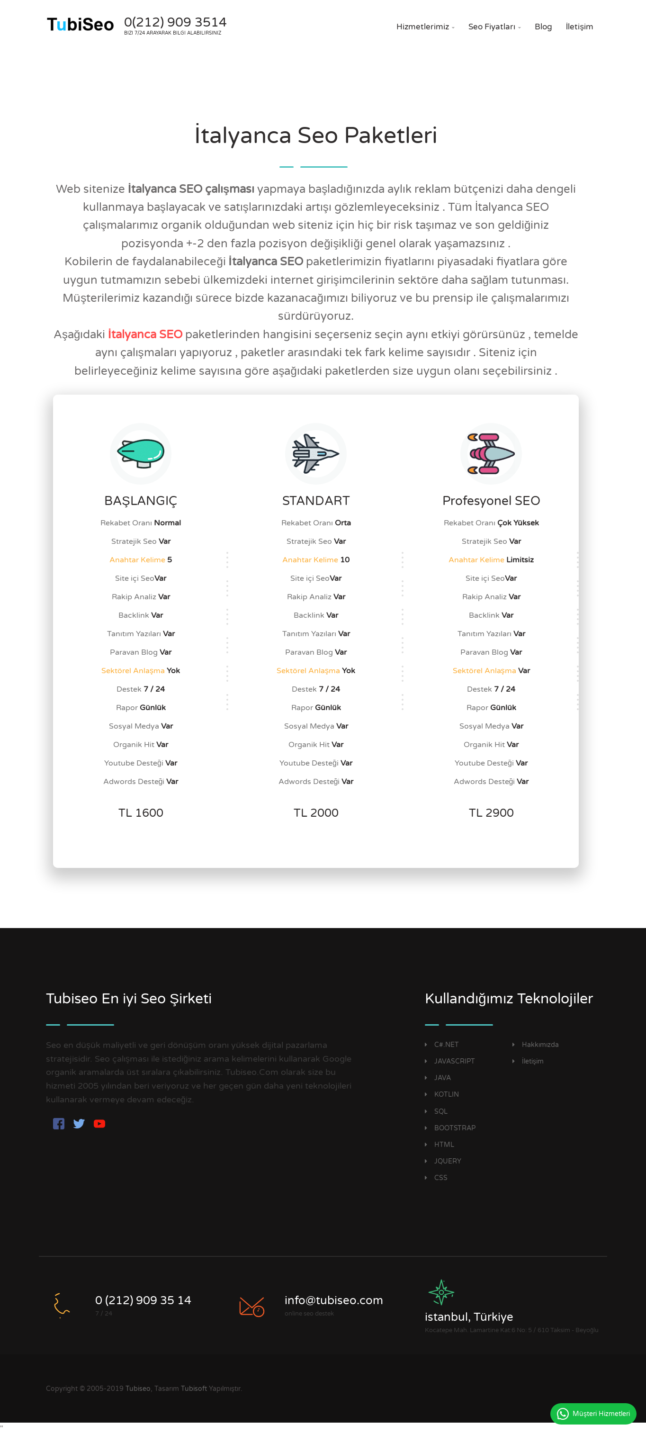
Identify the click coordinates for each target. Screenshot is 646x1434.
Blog (543, 27)
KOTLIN (442, 1095)
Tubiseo (138, 1389)
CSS (436, 1178)
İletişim (579, 27)
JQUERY (443, 1161)
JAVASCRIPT (450, 1061)
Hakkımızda (535, 1045)
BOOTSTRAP (450, 1128)
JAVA (438, 1078)
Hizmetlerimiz (425, 27)
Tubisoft (194, 1389)
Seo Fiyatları (494, 27)
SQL (436, 1112)
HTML (439, 1145)
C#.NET (442, 1045)
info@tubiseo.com (334, 1301)
